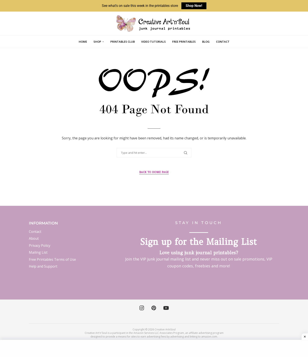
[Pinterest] (153, 308)
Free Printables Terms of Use (52, 259)
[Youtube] (166, 308)
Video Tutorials (153, 42)
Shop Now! (194, 6)
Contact (223, 42)
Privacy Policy (39, 245)
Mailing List (38, 252)
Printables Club (122, 42)
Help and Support (43, 266)
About (34, 238)
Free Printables (184, 42)
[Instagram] (141, 308)
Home (83, 42)
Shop (97, 42)
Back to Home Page (154, 172)
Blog (206, 42)
